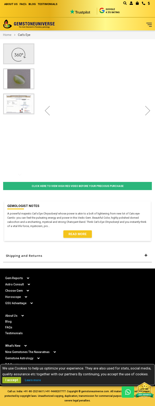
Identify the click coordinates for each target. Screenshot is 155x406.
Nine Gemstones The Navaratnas (27, 352)
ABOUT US (11, 4)
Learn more (33, 380)
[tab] (77, 256)
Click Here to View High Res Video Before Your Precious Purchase (77, 186)
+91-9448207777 (56, 391)
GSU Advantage (15, 303)
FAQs (8, 327)
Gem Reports (14, 278)
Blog (8, 321)
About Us (11, 316)
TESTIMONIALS (48, 4)
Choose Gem (14, 291)
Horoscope (13, 297)
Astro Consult (14, 284)
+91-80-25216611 (34, 391)
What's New (12, 346)
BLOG (32, 4)
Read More (78, 234)
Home (7, 35)
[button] (147, 4)
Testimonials (14, 333)
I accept (11, 380)
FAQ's (23, 4)
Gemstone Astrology (19, 358)
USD (149, 3)
